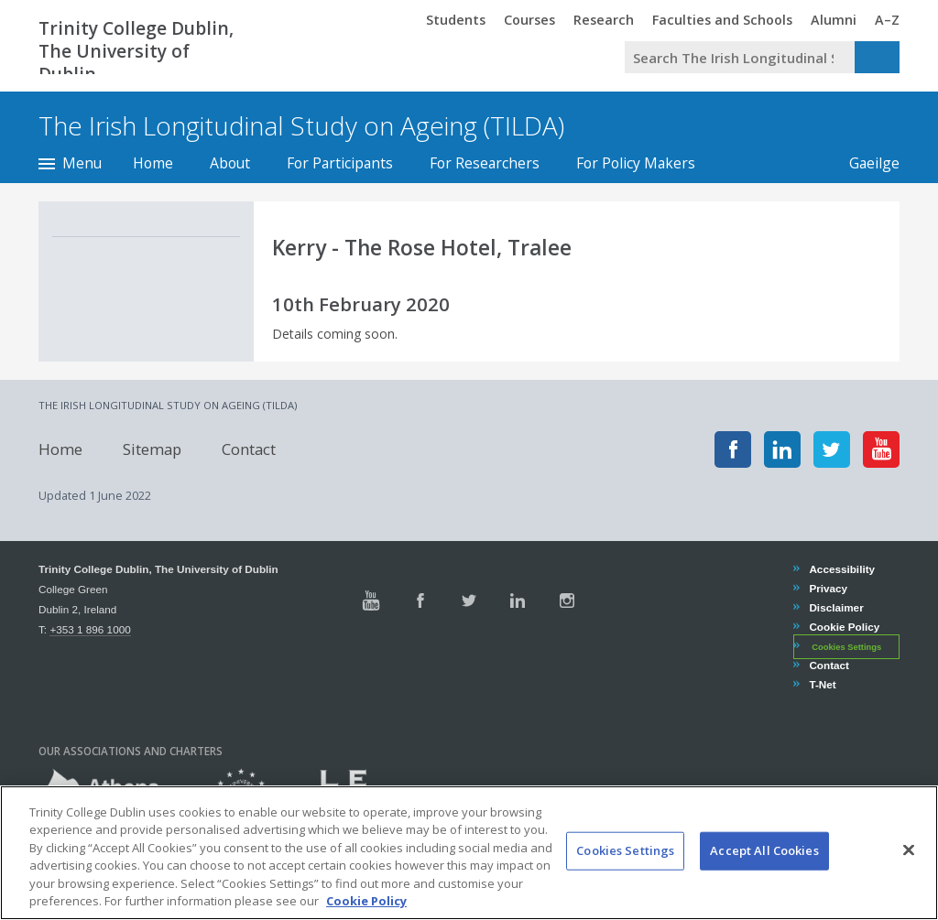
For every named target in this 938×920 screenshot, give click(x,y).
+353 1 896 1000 (89, 629)
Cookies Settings (846, 647)
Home (153, 163)
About (230, 163)
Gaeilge (865, 163)
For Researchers (485, 163)
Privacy (827, 588)
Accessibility (841, 569)
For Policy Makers (635, 163)
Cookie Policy (843, 627)
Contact (249, 449)
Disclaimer (835, 607)
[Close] (909, 867)
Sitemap (152, 449)
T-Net (821, 684)
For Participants (340, 163)
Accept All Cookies (764, 867)
